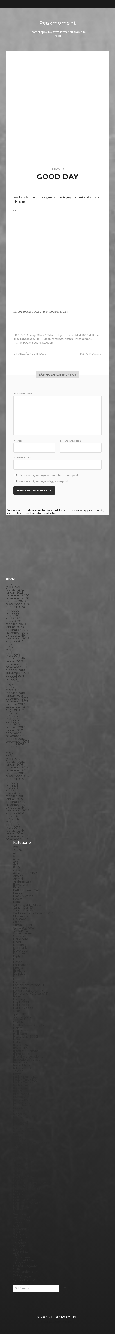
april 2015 (12, 790)
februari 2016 (15, 761)
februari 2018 (15, 693)
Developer (20, 950)
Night (17, 1137)
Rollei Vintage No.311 (27, 1203)
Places (17, 1171)
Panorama (20, 1157)
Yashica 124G (22, 1277)
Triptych (19, 1263)
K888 (17, 1074)
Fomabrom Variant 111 (28, 985)
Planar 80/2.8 (22, 342)
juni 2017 (12, 716)
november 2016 (17, 736)
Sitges (17, 1223)
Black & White (46, 335)
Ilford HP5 (20, 1048)
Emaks (18, 967)
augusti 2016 (15, 744)
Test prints (20, 1251)
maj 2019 (12, 650)
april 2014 (12, 824)
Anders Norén (63, 1322)
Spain (17, 1231)
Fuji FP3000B (23, 1008)
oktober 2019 (15, 635)
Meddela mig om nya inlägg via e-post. (44, 481)
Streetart (19, 1243)
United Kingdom (25, 1266)
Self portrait (21, 1217)
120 (17, 335)
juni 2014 (12, 819)
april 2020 (13, 618)
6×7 (15, 864)
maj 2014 (12, 822)
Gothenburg (22, 1016)
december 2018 (17, 664)
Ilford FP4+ (21, 1045)
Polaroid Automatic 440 (30, 1185)
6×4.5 (16, 859)
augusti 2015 (15, 779)
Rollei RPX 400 (24, 1200)
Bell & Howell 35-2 (26, 890)
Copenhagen (22, 933)
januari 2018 (14, 695)
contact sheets (23, 927)
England (19, 970)
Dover (17, 962)
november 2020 (17, 598)
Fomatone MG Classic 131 (30, 993)
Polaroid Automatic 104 (30, 1183)
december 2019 (17, 630)
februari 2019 (15, 658)
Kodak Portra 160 (25, 1076)
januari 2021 (14, 592)
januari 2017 (14, 730)
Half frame (20, 1031)
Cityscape (20, 919)
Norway (18, 1151)
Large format (22, 1105)
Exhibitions (21, 973)
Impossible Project (26, 1059)
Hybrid (18, 1042)
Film (16, 979)
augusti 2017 (15, 710)
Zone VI (18, 1283)
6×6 (15, 861)
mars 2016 (13, 759)
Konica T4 (20, 1088)
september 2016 (17, 741)
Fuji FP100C (21, 1005)
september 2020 (18, 604)
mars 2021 (13, 587)
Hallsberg (20, 1033)
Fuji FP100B (21, 1002)
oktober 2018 (15, 670)
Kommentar (22, 393)
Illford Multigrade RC (28, 1056)
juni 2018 (12, 681)
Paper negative (24, 1160)
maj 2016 (12, 753)
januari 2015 (14, 799)
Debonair (19, 945)
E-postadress (71, 440)
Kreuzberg (21, 1094)
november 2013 (17, 839)
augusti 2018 (15, 675)
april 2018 (13, 687)
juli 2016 (11, 747)
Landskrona (21, 1102)
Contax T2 (20, 930)
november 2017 (17, 701)
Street (17, 1240)
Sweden (47, 342)
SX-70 (17, 1248)
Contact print (22, 924)
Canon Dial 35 (23, 907)
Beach (17, 887)
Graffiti (18, 1022)
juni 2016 (12, 750)
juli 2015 (11, 781)
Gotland (19, 1019)
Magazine (20, 1114)
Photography (83, 338)
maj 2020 (12, 615)
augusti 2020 (15, 607)
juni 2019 (12, 647)
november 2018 (17, 667)
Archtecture (22, 881)
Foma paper (22, 982)
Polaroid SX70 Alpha (28, 1188)
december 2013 (17, 836)
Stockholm (21, 1237)
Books (17, 899)
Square (36, 342)
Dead (17, 942)
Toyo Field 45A (23, 1260)
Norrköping (21, 1148)
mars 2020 (13, 621)
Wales (17, 1274)
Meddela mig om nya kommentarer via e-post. (49, 475)
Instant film (21, 1065)
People (18, 1162)
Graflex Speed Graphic (29, 1025)
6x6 (23, 335)
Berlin (17, 893)
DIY (15, 959)
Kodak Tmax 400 (25, 1082)
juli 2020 (12, 609)
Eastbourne (21, 965)
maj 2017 (12, 718)
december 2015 (17, 767)
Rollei (17, 1197)
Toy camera (21, 1257)
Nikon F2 (19, 1140)
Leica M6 (19, 1108)
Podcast (19, 1180)
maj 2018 (12, 684)
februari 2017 (15, 727)
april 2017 (12, 721)
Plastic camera (23, 1177)
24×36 (17, 850)
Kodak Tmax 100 (25, 1079)
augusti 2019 (15, 641)
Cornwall (19, 936)
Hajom (61, 335)
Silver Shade (22, 1220)
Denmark (20, 947)
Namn (18, 440)
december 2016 (17, 733)
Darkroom (20, 939)
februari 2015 (15, 796)
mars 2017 (13, 724)
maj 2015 (12, 787)
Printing (19, 1194)
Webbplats (22, 457)
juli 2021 (11, 584)
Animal (18, 879)
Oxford (18, 1154)
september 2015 (17, 776)
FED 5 (17, 976)
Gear (16, 1011)
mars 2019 (13, 655)
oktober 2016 (15, 738)
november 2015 (17, 770)
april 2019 (12, 652)
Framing (19, 999)
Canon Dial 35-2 (24, 910)
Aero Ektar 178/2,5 (26, 873)
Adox (17, 870)
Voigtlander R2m (25, 1271)
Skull (17, 1226)
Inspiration (20, 1062)
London (18, 1111)
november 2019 (17, 632)
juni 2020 (12, 612)
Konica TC (20, 1091)
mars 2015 (13, 793)
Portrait (18, 1191)
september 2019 (17, 638)
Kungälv (19, 1097)
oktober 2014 (15, 807)
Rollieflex (19, 1205)
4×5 (15, 853)
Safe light (20, 1211)
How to (18, 1039)
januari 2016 (14, 764)
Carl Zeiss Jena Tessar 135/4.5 (33, 913)
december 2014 (17, 802)
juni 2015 (12, 784)
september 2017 (17, 707)
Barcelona (20, 884)
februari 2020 (16, 624)
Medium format (53, 338)
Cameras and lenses (27, 904)
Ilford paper (21, 1054)
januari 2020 (15, 627)
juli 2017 (11, 713)
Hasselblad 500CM (78, 335)
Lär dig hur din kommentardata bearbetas (55, 512)
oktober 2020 (16, 601)
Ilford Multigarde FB (28, 1051)
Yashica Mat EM (24, 1280)
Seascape (20, 1214)
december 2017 (17, 698)
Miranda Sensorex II (27, 1131)
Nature (69, 338)
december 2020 (17, 595)
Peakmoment (57, 23)
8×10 (16, 867)
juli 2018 (12, 678)
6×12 (16, 856)
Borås (17, 902)
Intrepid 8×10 (22, 1068)
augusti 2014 (15, 813)
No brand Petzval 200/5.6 (31, 1142)
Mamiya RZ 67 (23, 1117)
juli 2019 (11, 644)
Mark (38, 338)
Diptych (18, 956)
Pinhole (18, 1168)
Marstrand (20, 1122)
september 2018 (17, 673)
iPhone (18, 1071)
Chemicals (20, 916)
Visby (17, 1269)
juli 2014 (11, 816)
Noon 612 (19, 1145)
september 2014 (17, 810)
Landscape (27, 338)
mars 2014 (13, 827)
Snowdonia (21, 1228)
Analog (31, 335)
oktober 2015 (15, 773)
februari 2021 (15, 589)
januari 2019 (14, 661)
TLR (16, 1254)
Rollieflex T (21, 1208)
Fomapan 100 (23, 988)
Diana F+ (19, 953)
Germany (20, 1013)
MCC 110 (18, 1125)
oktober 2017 (15, 704)
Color (17, 922)
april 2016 (12, 756)
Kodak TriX (21, 1085)
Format (18, 996)
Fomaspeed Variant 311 (29, 990)
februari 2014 (15, 830)
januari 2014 (14, 833)
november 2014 (17, 804)
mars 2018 (13, 690)
